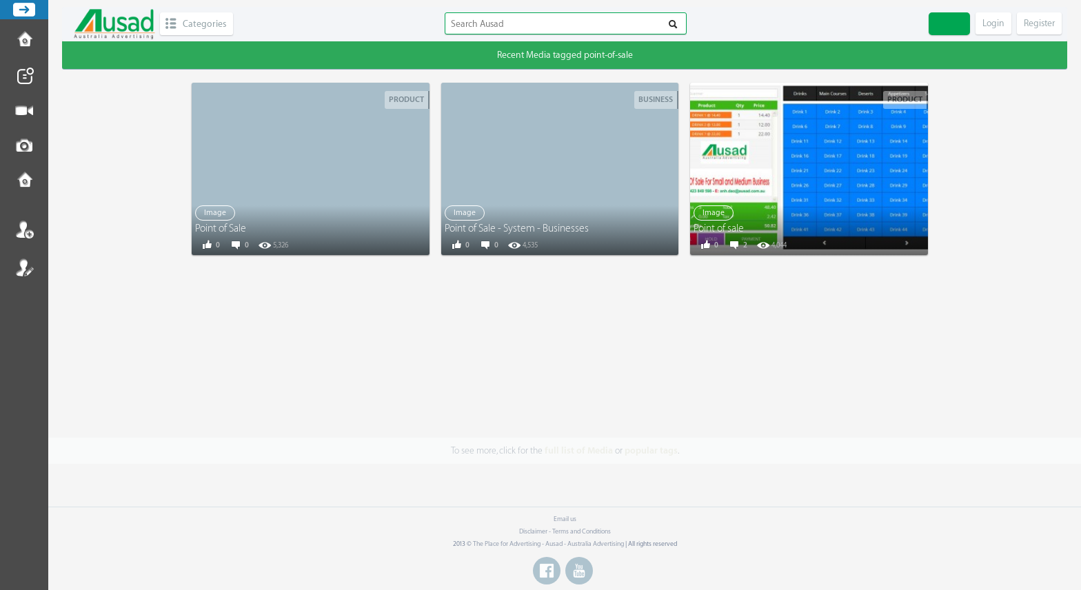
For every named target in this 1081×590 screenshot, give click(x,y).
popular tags (651, 450)
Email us (565, 519)
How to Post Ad (24, 40)
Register (24, 267)
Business (655, 99)
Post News (24, 76)
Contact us (24, 181)
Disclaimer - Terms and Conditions (565, 531)
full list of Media (579, 450)
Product (406, 99)
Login (24, 229)
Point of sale (719, 228)
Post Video (24, 111)
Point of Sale (220, 228)
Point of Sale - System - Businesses (517, 228)
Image (215, 212)
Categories (204, 24)
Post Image (24, 146)
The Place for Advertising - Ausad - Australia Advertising (548, 543)
